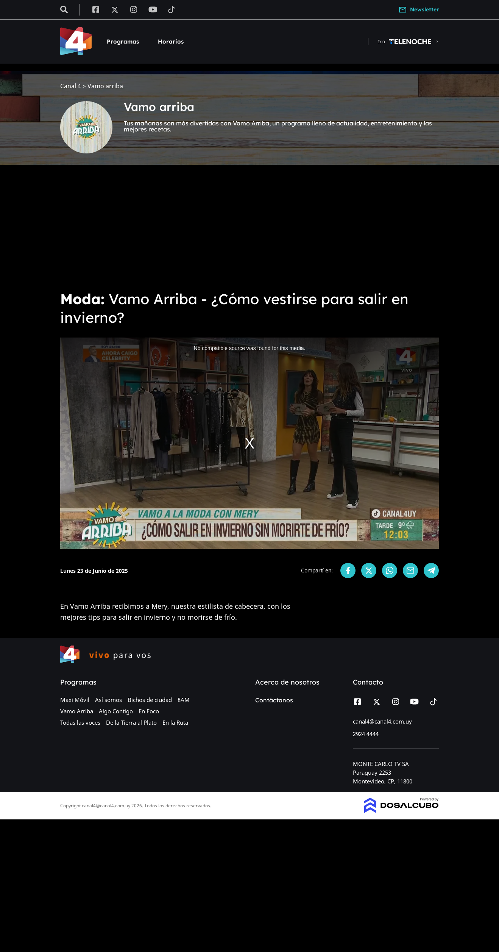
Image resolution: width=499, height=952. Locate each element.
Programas (123, 41)
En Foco (149, 711)
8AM (184, 699)
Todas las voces (80, 722)
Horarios (171, 41)
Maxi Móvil (74, 699)
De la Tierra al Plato (131, 722)
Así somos (108, 699)
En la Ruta (175, 722)
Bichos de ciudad (150, 699)
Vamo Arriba (76, 711)
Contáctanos (274, 700)
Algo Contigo (116, 711)
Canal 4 (70, 86)
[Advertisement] (249, 227)
